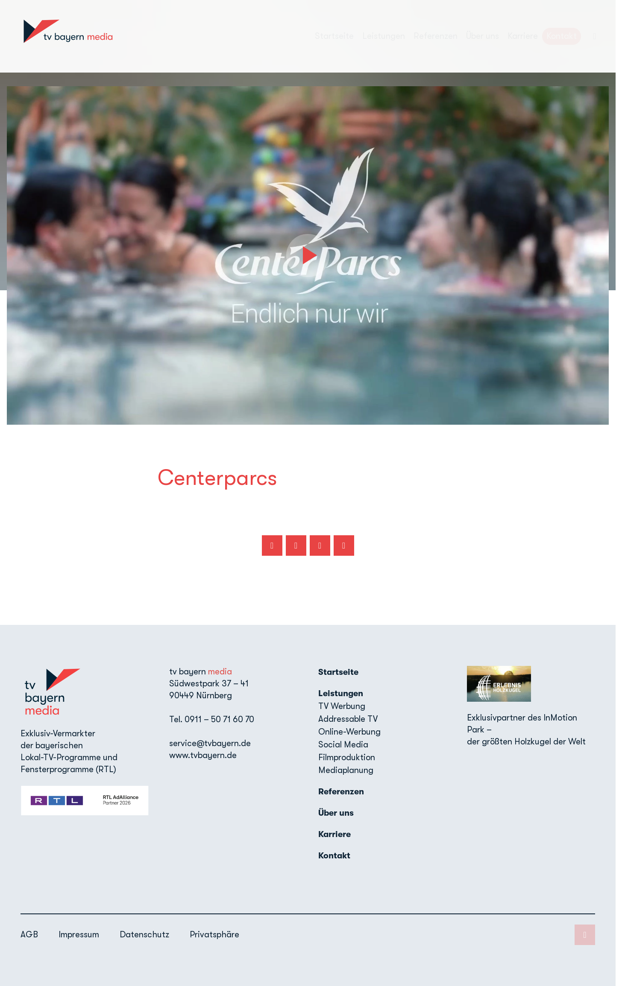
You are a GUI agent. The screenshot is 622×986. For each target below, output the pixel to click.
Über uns (482, 36)
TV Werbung (341, 706)
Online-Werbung (349, 732)
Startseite (334, 36)
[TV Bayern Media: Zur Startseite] (68, 36)
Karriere (523, 36)
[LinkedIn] (594, 36)
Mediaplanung (345, 770)
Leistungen (340, 693)
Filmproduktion (346, 757)
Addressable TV (348, 719)
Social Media (343, 745)
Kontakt (561, 36)
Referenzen (436, 36)
